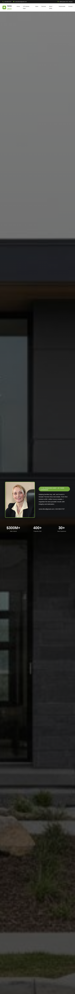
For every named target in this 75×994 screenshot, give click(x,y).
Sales (36, 6)
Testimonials (62, 6)
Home (18, 6)
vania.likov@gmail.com (21, 1)
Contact (70, 6)
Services (43, 6)
